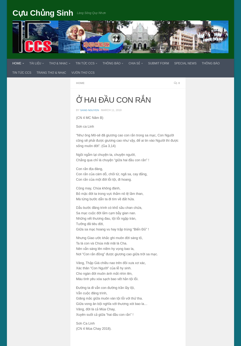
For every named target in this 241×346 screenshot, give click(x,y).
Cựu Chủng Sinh (43, 13)
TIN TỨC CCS (85, 63)
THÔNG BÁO (111, 63)
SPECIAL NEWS (185, 63)
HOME (16, 63)
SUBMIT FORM (158, 63)
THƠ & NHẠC (58, 63)
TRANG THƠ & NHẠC (51, 72)
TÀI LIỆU (35, 63)
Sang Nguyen (89, 110)
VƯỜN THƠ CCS (83, 72)
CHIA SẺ (134, 63)
